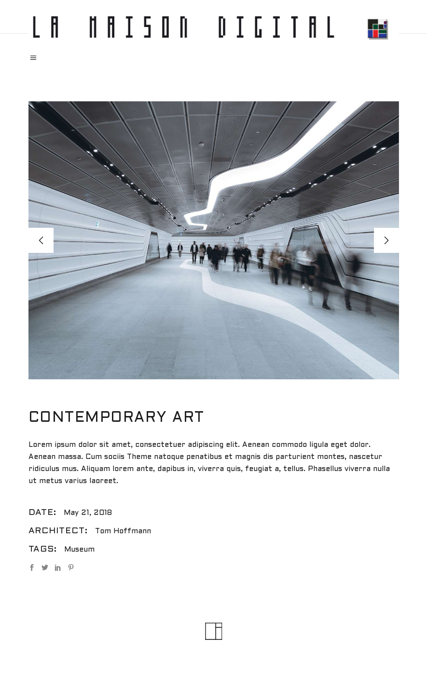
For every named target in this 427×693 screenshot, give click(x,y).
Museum (79, 549)
